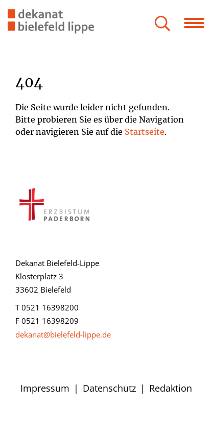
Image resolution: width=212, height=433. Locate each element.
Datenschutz (109, 388)
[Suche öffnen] (162, 24)
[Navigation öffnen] (198, 23)
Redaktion (170, 388)
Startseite (144, 132)
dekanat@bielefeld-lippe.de (63, 334)
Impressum (44, 388)
